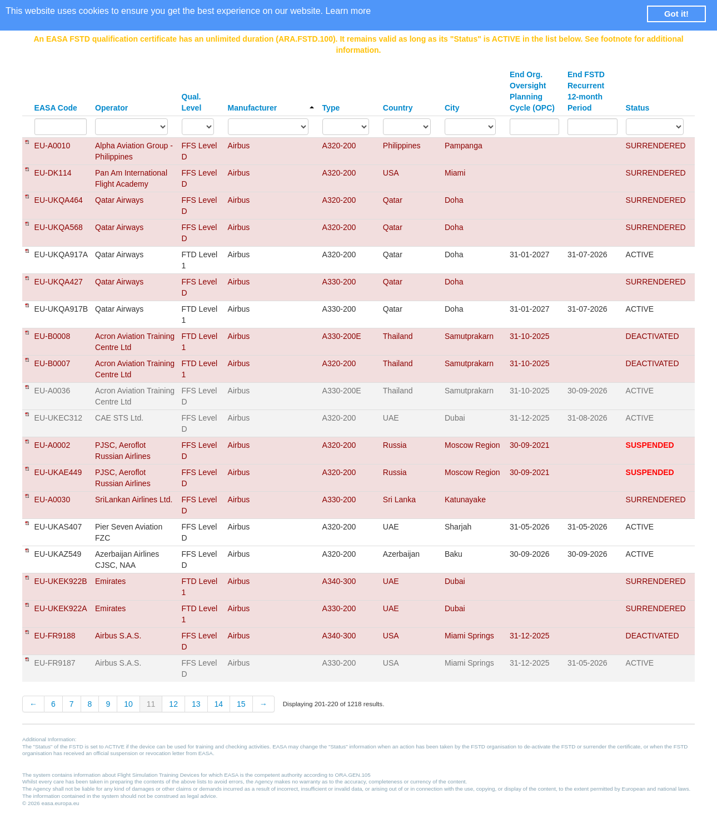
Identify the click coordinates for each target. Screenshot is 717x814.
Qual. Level (192, 102)
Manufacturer (271, 107)
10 (128, 704)
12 (173, 704)
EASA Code (55, 107)
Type (331, 107)
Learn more (348, 11)
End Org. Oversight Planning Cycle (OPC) (532, 91)
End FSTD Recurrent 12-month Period (586, 91)
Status (638, 107)
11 (151, 704)
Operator (111, 107)
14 (219, 704)
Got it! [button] (676, 13)
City (452, 107)
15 (241, 704)
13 (196, 704)
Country (398, 107)
